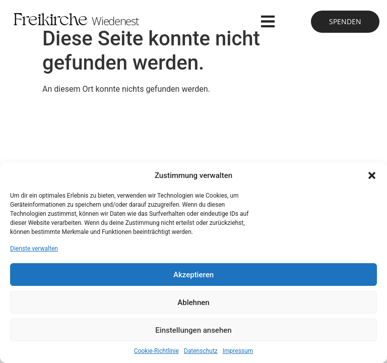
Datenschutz (201, 350)
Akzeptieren (193, 274)
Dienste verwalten (34, 248)
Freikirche (76, 21)
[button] (372, 175)
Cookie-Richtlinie (156, 350)
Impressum (238, 350)
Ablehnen (193, 302)
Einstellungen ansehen (193, 330)
